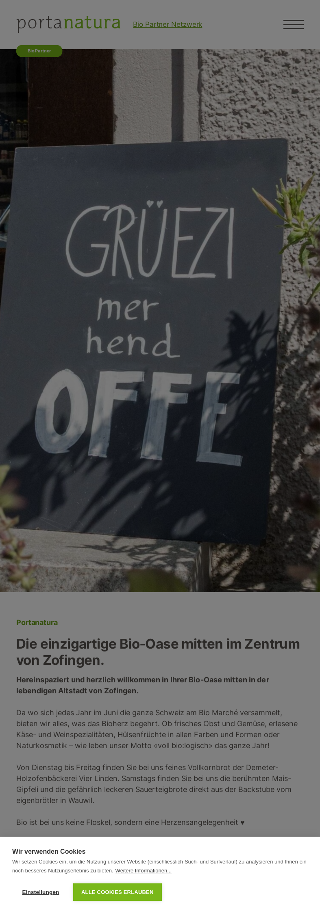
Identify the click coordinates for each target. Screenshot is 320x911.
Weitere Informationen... (143, 871)
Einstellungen (40, 892)
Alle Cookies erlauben (117, 892)
